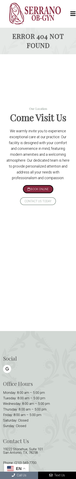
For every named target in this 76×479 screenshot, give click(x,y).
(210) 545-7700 (25, 463)
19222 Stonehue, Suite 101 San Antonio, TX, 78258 (23, 450)
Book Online (38, 189)
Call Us (19, 475)
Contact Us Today (38, 201)
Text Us (57, 475)
